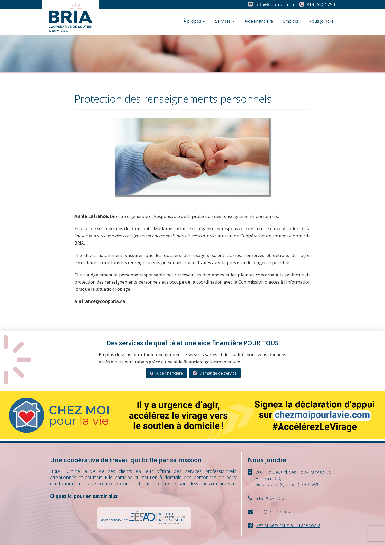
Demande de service (215, 373)
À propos (194, 21)
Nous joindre (321, 21)
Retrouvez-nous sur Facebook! (288, 525)
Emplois (290, 21)
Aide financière (259, 21)
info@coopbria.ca (274, 4)
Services (224, 21)
